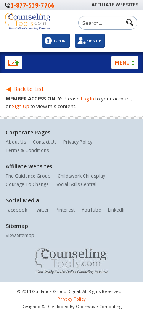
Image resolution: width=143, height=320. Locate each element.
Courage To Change (27, 184)
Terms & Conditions (27, 150)
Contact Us (44, 142)
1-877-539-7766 (32, 5)
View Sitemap (20, 235)
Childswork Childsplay (81, 176)
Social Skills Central (76, 184)
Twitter (41, 210)
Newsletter (13, 62)
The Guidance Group (28, 176)
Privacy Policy (77, 142)
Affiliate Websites (115, 5)
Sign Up (94, 40)
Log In (60, 40)
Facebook (16, 210)
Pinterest (65, 210)
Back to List (25, 88)
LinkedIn (117, 210)
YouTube (91, 210)
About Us (16, 142)
